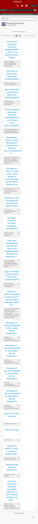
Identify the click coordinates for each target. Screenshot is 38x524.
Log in (32, 5)
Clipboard (17, 6)
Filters (6, 19)
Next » (33, 517)
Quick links (26, 6)
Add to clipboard (18, 61)
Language (22, 6)
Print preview (6, 35)
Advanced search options (19, 31)
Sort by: (27, 35)
